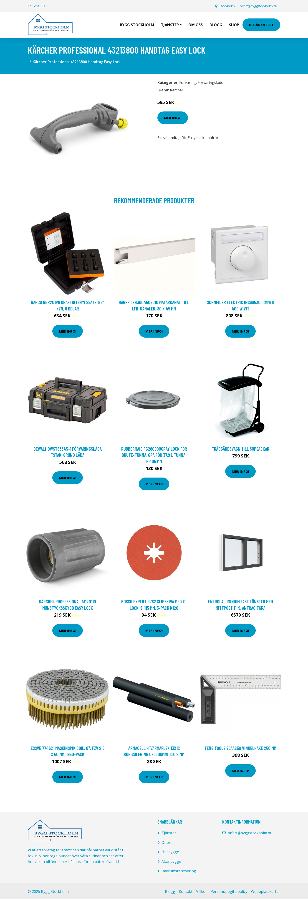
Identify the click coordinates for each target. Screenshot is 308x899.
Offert (167, 841)
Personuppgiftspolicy (229, 890)
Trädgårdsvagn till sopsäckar (240, 447)
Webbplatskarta (264, 890)
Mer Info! (172, 116)
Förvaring (187, 81)
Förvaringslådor (211, 81)
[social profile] (44, 6)
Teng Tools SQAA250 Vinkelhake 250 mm (240, 747)
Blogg (216, 24)
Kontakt (185, 890)
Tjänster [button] (170, 24)
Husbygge (170, 850)
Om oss (195, 24)
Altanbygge (171, 860)
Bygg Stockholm (137, 24)
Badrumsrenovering (179, 869)
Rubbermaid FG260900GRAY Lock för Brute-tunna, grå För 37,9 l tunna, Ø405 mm (154, 454)
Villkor (201, 890)
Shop (234, 24)
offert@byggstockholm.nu (258, 6)
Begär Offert (261, 24)
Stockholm (225, 6)
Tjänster (169, 831)
